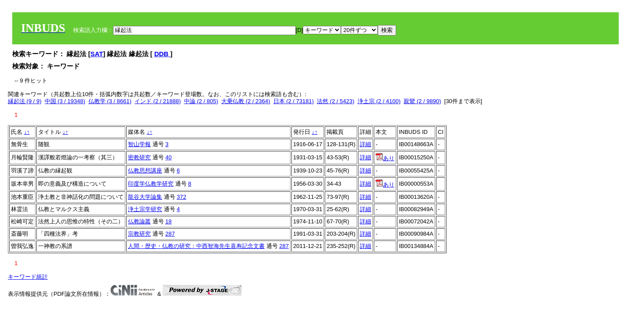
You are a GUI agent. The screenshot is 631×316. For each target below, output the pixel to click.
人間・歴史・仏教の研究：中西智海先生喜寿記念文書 (196, 246)
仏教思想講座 (145, 170)
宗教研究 (139, 233)
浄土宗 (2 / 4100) (379, 101)
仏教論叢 (139, 221)
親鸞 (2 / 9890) (422, 101)
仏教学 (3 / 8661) (110, 101)
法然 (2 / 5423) (335, 101)
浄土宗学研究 (145, 209)
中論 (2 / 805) (201, 101)
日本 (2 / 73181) (293, 101)
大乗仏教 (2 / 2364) (245, 101)
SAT (96, 53)
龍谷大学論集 (145, 197)
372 (181, 197)
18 (168, 221)
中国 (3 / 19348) (65, 101)
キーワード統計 (28, 276)
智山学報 (139, 144)
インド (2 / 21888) (158, 101)
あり (385, 158)
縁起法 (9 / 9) (25, 101)
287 (170, 233)
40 (168, 157)
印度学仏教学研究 (151, 183)
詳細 (365, 144)
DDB (162, 53)
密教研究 (139, 157)
